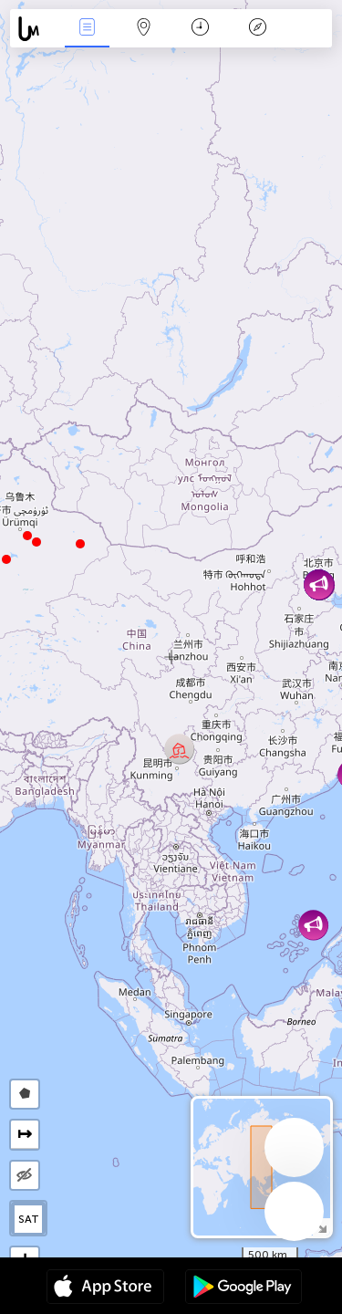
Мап (144, 28)
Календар (200, 28)
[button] (27, 535)
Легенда (257, 28)
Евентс (87, 28)
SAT (28, 1219)
